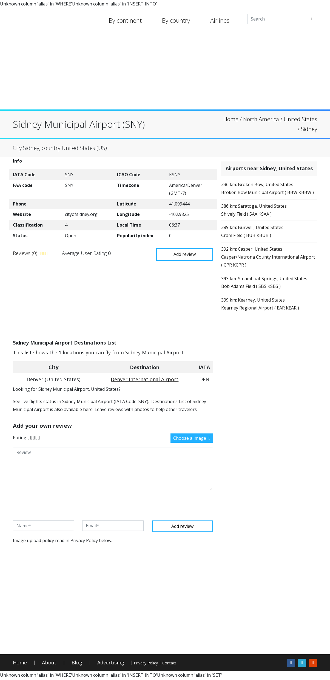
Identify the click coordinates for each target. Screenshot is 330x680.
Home (20, 664)
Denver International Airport (144, 378)
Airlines (219, 20)
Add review (181, 252)
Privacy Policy (155, 664)
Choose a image (191, 437)
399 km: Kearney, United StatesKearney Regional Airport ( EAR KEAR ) (265, 333)
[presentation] (54, 505)
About (49, 664)
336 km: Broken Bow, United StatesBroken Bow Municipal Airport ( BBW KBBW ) (264, 194)
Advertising (110, 664)
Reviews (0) (26, 253)
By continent (125, 20)
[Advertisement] (165, 71)
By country (176, 20)
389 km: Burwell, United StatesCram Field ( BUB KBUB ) (257, 245)
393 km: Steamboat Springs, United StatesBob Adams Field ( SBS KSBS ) (263, 305)
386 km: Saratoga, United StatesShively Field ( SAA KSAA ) (259, 221)
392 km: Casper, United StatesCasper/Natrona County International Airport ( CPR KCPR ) (265, 273)
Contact (195, 664)
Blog (77, 664)
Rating (19, 437)
